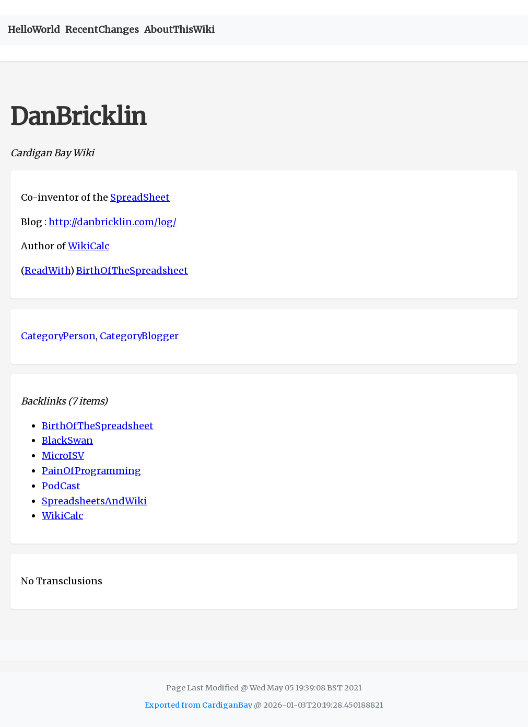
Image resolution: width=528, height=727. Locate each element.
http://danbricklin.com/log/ (113, 222)
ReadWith (47, 270)
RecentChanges (102, 30)
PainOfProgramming (91, 471)
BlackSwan (67, 440)
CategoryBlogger (139, 336)
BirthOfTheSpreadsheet (132, 270)
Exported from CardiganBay (198, 705)
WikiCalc (88, 246)
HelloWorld (34, 30)
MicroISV (63, 455)
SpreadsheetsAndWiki (94, 501)
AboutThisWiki (179, 30)
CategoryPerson (58, 336)
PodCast (61, 486)
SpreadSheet (140, 197)
